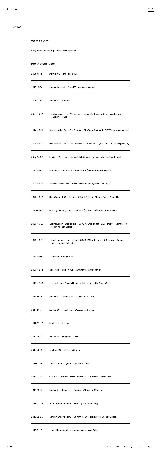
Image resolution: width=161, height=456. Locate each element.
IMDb (118, 447)
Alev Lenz (12, 9)
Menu (151, 8)
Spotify (151, 447)
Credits (10, 447)
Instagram (140, 447)
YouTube (110, 447)
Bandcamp (128, 447)
